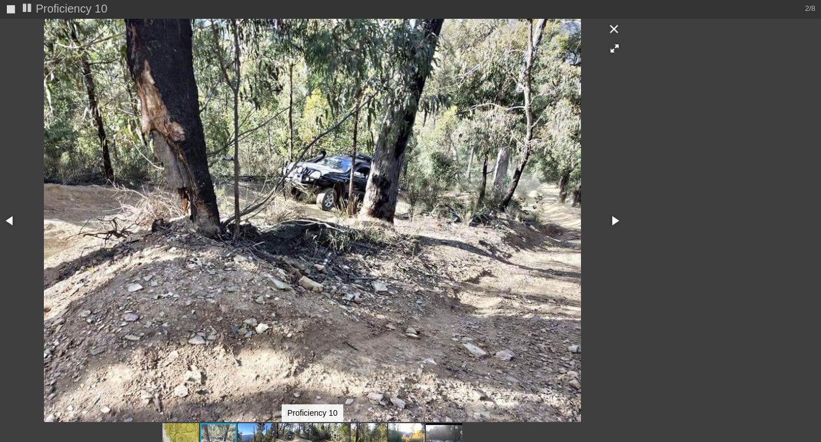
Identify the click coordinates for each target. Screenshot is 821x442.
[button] (614, 48)
